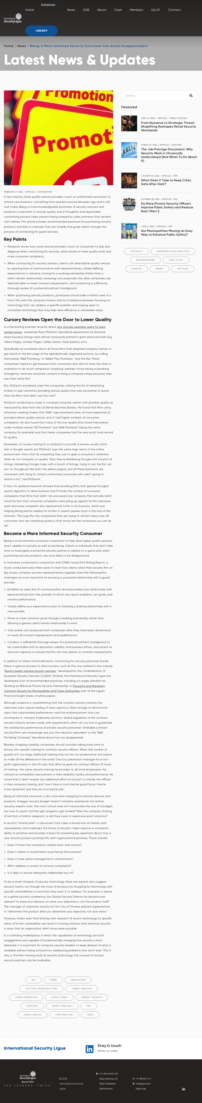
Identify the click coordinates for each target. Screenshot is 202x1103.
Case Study (176, 260)
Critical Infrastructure (41, 988)
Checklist (136, 251)
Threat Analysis (81, 988)
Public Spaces (32, 1015)
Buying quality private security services (30, 670)
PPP (89, 1006)
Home (9, 46)
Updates (136, 269)
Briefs (159, 269)
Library (42, 30)
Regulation (78, 980)
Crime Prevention (26, 997)
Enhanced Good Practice (173, 251)
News (21, 46)
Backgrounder (145, 260)
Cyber (53, 980)
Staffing (32, 1006)
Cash (90, 1015)
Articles (182, 269)
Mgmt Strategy (62, 1006)
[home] (13, 18)
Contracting (64, 1015)
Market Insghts (92, 997)
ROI (34, 980)
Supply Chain (59, 997)
